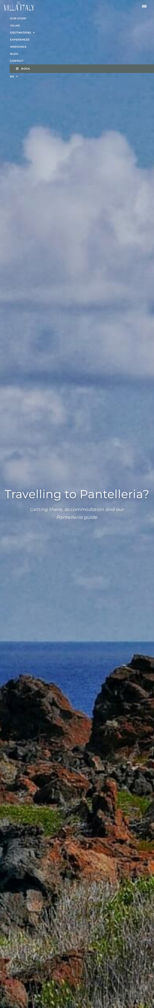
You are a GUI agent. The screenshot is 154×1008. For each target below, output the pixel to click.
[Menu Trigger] (144, 6)
